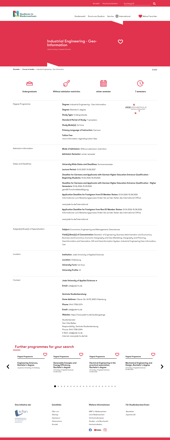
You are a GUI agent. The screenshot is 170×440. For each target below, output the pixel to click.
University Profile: (70, 270)
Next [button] (162, 366)
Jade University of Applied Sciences (78, 280)
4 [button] (65, 386)
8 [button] (77, 386)
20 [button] (115, 386)
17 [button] (106, 386)
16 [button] (102, 386)
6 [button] (71, 386)
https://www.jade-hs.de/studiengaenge (88, 314)
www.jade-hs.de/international (75, 204)
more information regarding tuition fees (79, 138)
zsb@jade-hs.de (75, 285)
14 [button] (96, 386)
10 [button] (84, 386)
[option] (85, 43)
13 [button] (93, 386)
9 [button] (80, 386)
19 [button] (112, 386)
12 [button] (90, 386)
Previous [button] (8, 366)
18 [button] (109, 386)
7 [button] (74, 386)
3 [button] (61, 386)
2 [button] (58, 386)
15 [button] (99, 386)
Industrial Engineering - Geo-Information (50, 69)
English (154, 69)
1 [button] (55, 386)
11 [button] (87, 386)
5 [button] (68, 386)
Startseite (16, 69)
